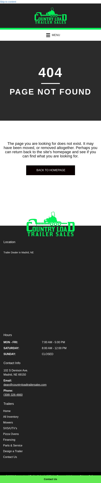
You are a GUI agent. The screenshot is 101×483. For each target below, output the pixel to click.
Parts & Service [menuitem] (12, 445)
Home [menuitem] (7, 411)
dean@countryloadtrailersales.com (25, 384)
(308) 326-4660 (13, 394)
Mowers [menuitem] (8, 422)
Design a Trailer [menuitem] (13, 451)
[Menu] (51, 35)
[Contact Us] (50, 479)
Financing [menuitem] (9, 439)
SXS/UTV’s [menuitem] (10, 428)
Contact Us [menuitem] (10, 456)
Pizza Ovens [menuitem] (11, 434)
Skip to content (8, 1)
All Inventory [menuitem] (10, 416)
